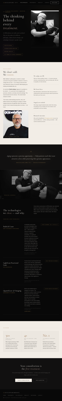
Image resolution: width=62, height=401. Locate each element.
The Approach (24, 2)
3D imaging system (48, 118)
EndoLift (40, 2)
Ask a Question (40, 380)
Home (4, 395)
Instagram (33, 395)
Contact (47, 2)
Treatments (33, 2)
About (16, 2)
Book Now (54, 2)
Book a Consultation (23, 380)
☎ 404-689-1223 (6, 397)
